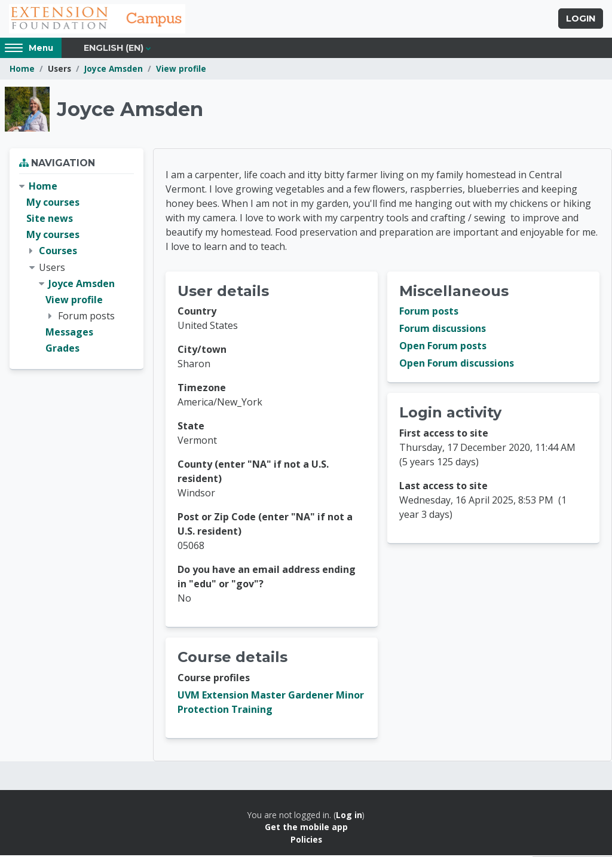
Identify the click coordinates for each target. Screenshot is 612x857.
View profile (181, 70)
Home (22, 70)
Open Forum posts (442, 348)
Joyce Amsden (113, 70)
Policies (306, 841)
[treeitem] (76, 269)
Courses (58, 252)
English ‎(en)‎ (113, 49)
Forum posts (428, 313)
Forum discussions (442, 330)
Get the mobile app (306, 828)
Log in (349, 816)
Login (580, 19)
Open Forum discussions (456, 365)
